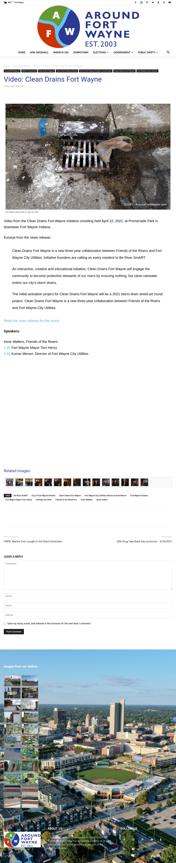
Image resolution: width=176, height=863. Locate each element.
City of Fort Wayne (46, 71)
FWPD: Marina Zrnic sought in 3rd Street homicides (33, 541)
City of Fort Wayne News (67, 71)
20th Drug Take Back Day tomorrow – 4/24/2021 (144, 541)
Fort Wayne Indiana (139, 495)
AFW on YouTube (42, 65)
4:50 (7, 354)
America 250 (60, 52)
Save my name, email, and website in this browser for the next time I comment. (49, 623)
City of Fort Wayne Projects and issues (95, 71)
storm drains (101, 499)
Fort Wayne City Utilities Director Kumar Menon (106, 495)
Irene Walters (86, 499)
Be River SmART (21, 495)
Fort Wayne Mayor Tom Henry (18, 499)
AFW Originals (39, 52)
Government (123, 52)
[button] (168, 52)
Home (21, 52)
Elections (101, 52)
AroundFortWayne (21, 65)
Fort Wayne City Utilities (147, 71)
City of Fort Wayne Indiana (43, 495)
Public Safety (148, 52)
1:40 (7, 348)
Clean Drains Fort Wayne (124, 71)
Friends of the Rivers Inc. (66, 499)
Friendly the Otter (44, 499)
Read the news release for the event (31, 321)
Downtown (80, 52)
